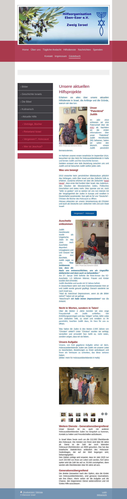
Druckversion (27, 492)
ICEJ (92, 127)
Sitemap (39, 492)
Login (104, 492)
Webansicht (102, 495)
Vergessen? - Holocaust (84, 213)
